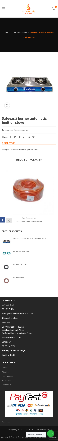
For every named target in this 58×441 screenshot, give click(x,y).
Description (9, 143)
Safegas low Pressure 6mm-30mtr (29, 221)
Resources (6, 422)
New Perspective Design (37, 437)
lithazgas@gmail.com (10, 318)
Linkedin (29, 136)
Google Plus (24, 136)
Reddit (33, 136)
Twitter (15, 136)
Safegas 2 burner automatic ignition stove (29, 238)
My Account (7, 380)
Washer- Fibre (18, 277)
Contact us (6, 385)
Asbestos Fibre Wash (21, 251)
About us (5, 372)
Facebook (10, 136)
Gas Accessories (20, 32)
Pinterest (19, 136)
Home (7, 32)
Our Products (7, 376)
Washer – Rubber (20, 264)
